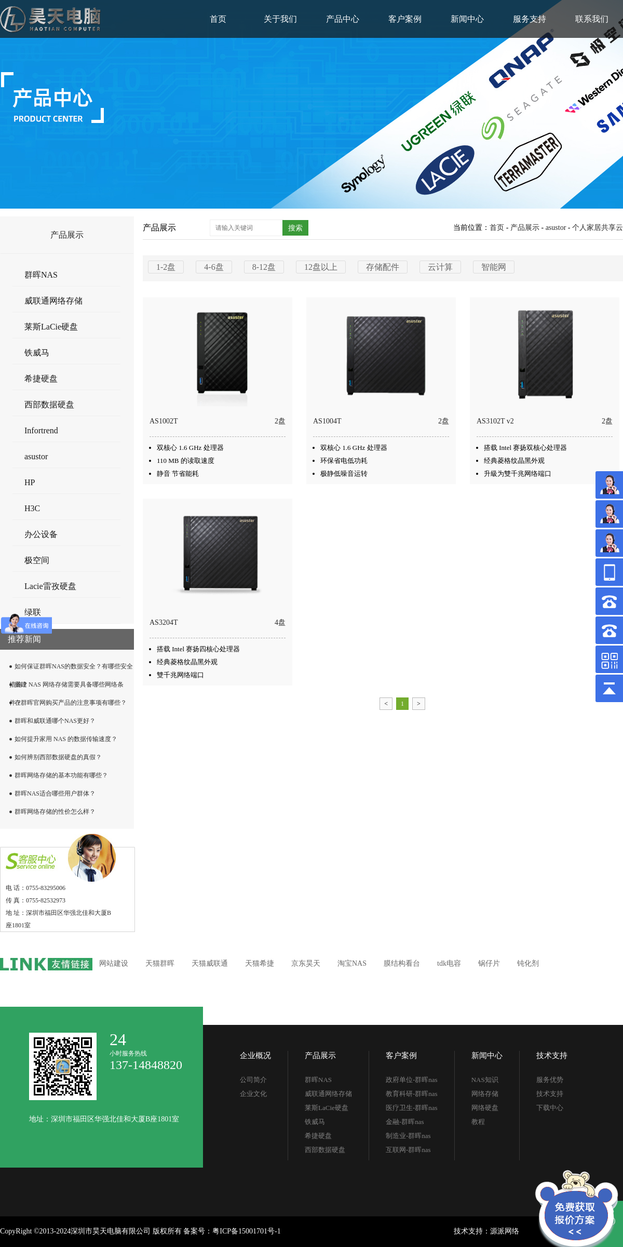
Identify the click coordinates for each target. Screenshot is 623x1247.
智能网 (493, 267)
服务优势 (549, 1080)
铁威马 (36, 352)
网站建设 (113, 963)
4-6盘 (213, 267)
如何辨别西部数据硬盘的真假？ (58, 757)
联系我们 (591, 19)
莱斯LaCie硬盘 (51, 326)
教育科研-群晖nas (412, 1094)
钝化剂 (528, 963)
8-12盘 (264, 267)
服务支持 (529, 19)
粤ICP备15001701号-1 (246, 1231)
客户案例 (405, 19)
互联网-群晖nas (408, 1150)
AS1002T (164, 421)
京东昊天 (305, 963)
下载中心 (549, 1108)
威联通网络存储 (53, 300)
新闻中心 (467, 19)
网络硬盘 (484, 1108)
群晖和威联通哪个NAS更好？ (55, 720)
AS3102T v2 (495, 421)
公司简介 (253, 1080)
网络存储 (484, 1094)
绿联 (32, 612)
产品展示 (524, 227)
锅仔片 (489, 963)
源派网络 (504, 1231)
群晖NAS (41, 274)
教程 (478, 1122)
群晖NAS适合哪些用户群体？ (55, 793)
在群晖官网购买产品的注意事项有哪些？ (71, 702)
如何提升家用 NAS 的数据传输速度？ (66, 739)
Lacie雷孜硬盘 (50, 586)
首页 (218, 19)
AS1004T (327, 421)
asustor (36, 456)
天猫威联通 (210, 963)
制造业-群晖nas (408, 1136)
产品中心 (342, 19)
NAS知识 (484, 1080)
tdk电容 (449, 963)
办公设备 (41, 534)
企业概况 (255, 1055)
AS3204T (164, 622)
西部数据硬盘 (49, 404)
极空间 (36, 560)
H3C (32, 508)
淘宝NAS (352, 963)
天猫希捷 (259, 963)
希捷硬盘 (41, 378)
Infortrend (41, 430)
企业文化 (253, 1094)
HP (29, 482)
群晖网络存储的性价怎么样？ (55, 811)
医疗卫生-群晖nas (412, 1108)
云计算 (440, 267)
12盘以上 (320, 267)
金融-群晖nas (405, 1122)
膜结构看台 (402, 963)
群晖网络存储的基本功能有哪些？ (61, 775)
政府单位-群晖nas (412, 1080)
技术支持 (551, 1055)
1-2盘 (165, 267)
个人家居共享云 (597, 227)
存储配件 (382, 267)
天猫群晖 (159, 963)
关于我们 (280, 19)
